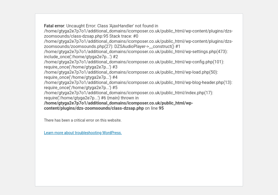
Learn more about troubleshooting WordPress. (83, 133)
